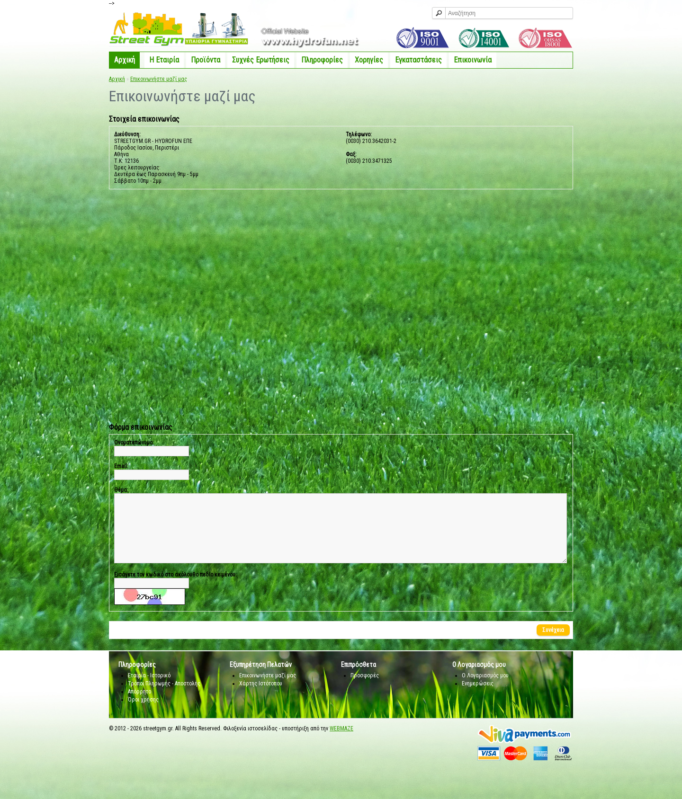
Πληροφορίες (322, 59)
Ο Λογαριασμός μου (485, 689)
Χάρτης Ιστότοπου (260, 697)
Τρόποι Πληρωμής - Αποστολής (164, 697)
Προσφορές (364, 689)
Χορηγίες (369, 59)
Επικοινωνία (473, 59)
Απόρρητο (139, 705)
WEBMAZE (341, 742)
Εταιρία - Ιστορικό (149, 689)
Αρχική (124, 59)
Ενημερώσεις (478, 697)
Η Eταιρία (164, 59)
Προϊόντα (205, 59)
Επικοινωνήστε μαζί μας (158, 79)
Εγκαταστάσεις (418, 59)
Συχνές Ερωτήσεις (260, 59)
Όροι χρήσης (143, 713)
